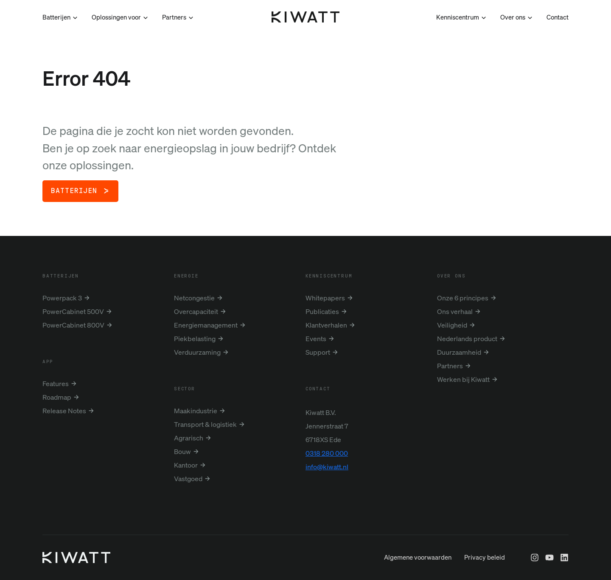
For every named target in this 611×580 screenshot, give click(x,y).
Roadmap (56, 397)
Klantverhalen (326, 325)
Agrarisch (188, 438)
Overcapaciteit (196, 311)
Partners (450, 365)
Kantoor (186, 465)
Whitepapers (325, 298)
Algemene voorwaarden (417, 574)
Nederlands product (467, 338)
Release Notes (64, 410)
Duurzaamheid (459, 352)
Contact (558, 17)
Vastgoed (188, 478)
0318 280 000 (327, 453)
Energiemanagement (206, 325)
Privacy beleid (484, 574)
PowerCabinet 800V (73, 325)
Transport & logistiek (205, 424)
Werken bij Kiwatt (463, 379)
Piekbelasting (195, 338)
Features (55, 383)
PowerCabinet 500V (73, 311)
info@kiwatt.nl (327, 466)
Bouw (182, 451)
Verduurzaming (197, 352)
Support (318, 352)
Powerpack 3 (62, 298)
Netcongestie (194, 298)
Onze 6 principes (462, 298)
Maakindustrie (195, 410)
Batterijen (74, 191)
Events (316, 338)
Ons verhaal (455, 311)
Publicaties (322, 311)
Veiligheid (452, 325)
